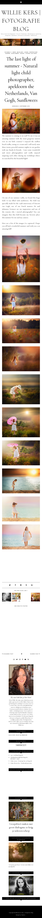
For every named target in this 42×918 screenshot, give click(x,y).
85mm (14, 52)
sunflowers (15, 53)
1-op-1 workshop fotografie (16, 755)
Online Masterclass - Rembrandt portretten (21, 763)
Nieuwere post (7, 653)
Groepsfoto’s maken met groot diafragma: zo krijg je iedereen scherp (21, 827)
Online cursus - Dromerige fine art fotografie (21, 761)
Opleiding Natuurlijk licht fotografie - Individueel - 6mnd (19, 758)
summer (7, 53)
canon (26, 52)
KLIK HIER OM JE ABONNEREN (18, 735)
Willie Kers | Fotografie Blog (21, 20)
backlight (20, 52)
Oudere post (35, 653)
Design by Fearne (20, 915)
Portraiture (33, 52)
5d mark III (8, 52)
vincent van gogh (31, 53)
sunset (22, 53)
